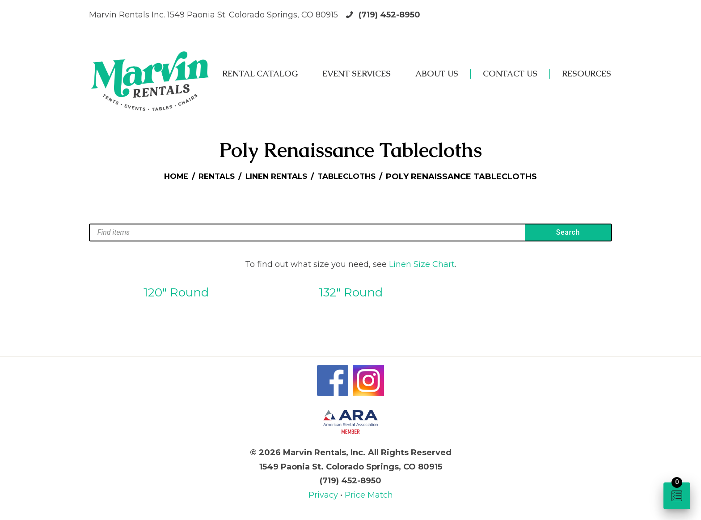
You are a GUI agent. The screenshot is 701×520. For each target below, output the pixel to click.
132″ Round (351, 292)
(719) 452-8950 (389, 15)
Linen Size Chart (422, 264)
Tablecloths (351, 177)
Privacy (324, 495)
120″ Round (176, 292)
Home (169, 177)
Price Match (369, 495)
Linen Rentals (276, 177)
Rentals (212, 177)
